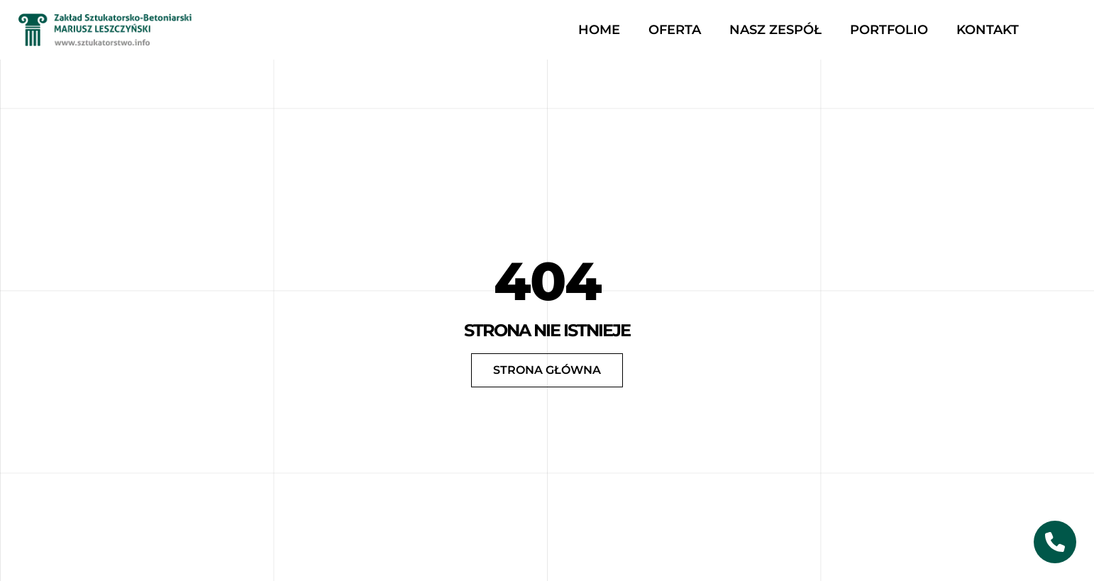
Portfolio (889, 30)
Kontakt (987, 30)
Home (599, 30)
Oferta (674, 30)
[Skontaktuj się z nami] (1055, 542)
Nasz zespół (775, 30)
